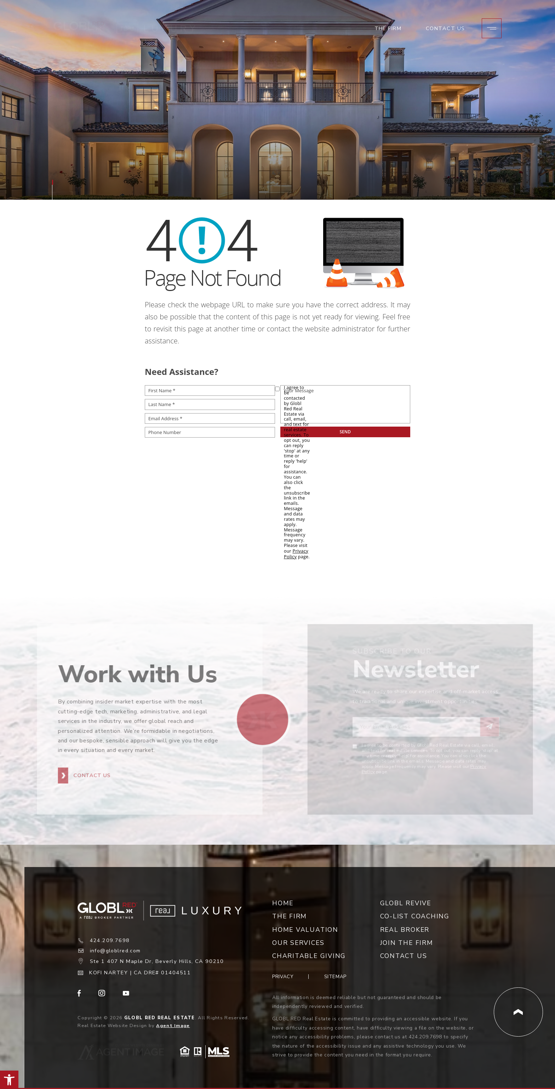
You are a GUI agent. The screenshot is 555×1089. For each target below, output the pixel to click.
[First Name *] (210, 390)
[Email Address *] (210, 418)
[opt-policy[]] (277, 389)
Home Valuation (305, 928)
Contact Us (445, 31)
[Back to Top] (518, 1011)
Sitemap (335, 975)
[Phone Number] (210, 432)
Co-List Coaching (415, 915)
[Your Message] (345, 404)
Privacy (282, 975)
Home (282, 902)
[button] (9, 1080)
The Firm (387, 31)
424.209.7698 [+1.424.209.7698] (110, 939)
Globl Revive (405, 902)
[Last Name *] (210, 404)
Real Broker (404, 928)
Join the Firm (406, 941)
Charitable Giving (309, 955)
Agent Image (173, 1024)
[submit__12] (345, 432)
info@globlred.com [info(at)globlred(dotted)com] (117, 949)
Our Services (298, 941)
